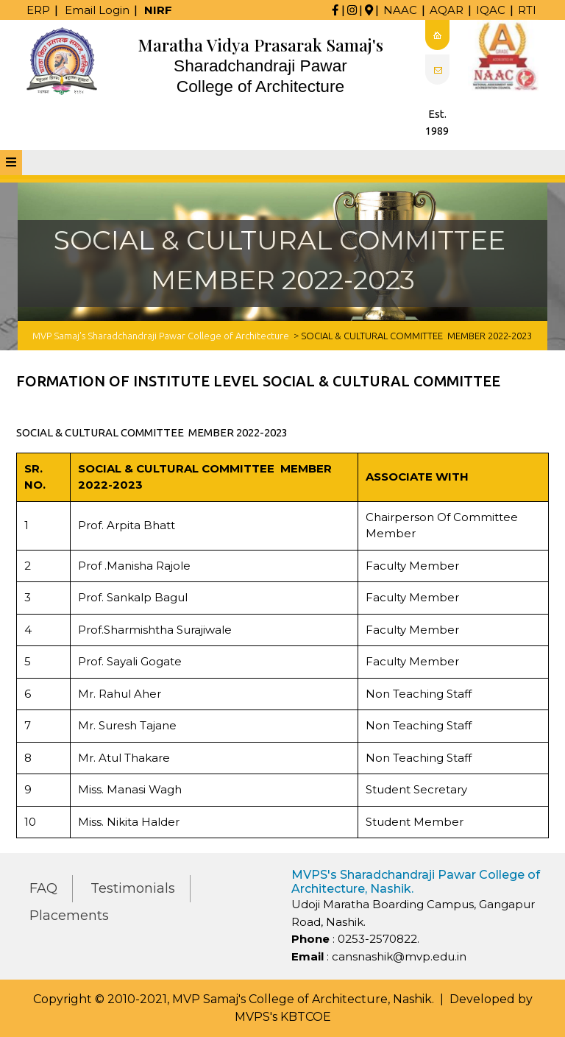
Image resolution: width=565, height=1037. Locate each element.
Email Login (97, 10)
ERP (38, 10)
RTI (527, 10)
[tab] (11, 162)
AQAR (446, 10)
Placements (69, 915)
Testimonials (132, 888)
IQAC (490, 10)
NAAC (400, 10)
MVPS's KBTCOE (283, 1017)
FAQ (43, 888)
